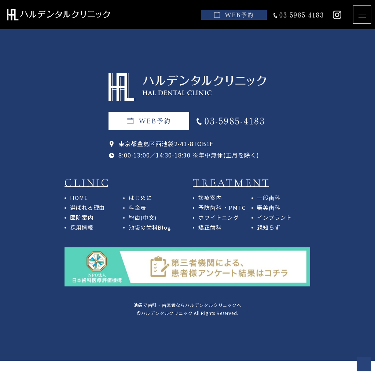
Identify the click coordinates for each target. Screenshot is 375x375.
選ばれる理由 (87, 207)
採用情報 (81, 227)
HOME (78, 197)
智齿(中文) (143, 217)
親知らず (268, 227)
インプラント (274, 217)
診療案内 (209, 197)
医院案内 (81, 217)
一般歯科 (268, 197)
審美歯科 (268, 207)
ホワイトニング (218, 217)
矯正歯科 (209, 227)
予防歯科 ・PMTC (221, 207)
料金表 (137, 207)
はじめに (140, 197)
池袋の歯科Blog (150, 227)
